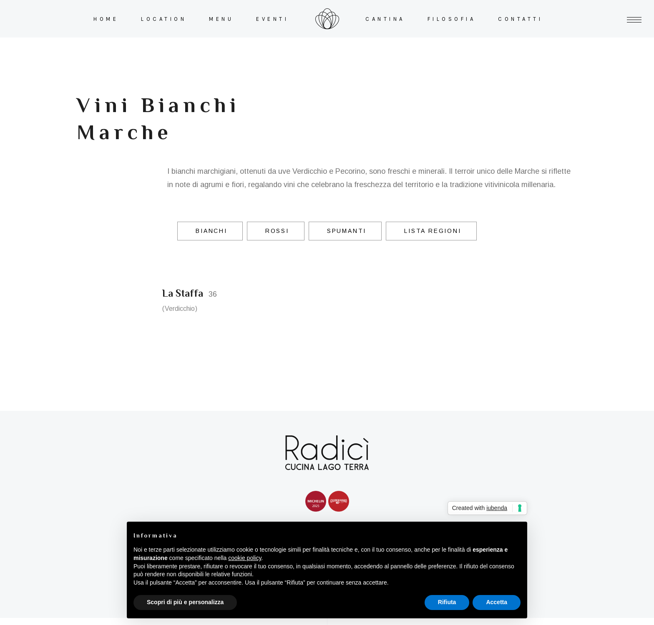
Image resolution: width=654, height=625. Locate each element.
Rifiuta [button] (447, 602)
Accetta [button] (496, 602)
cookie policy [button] (244, 558)
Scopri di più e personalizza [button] (185, 602)
